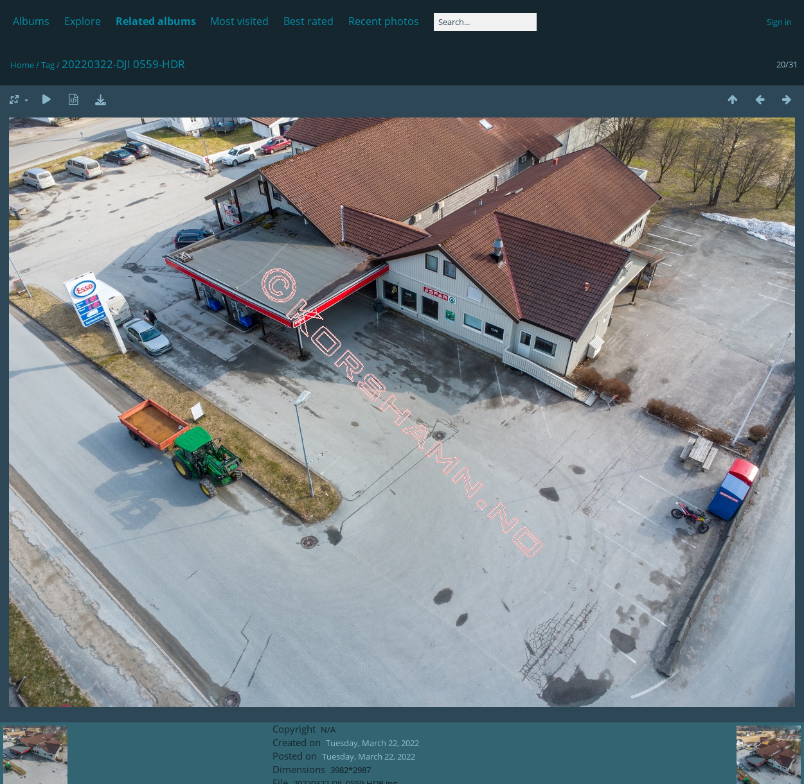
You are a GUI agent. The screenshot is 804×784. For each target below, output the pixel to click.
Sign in (779, 22)
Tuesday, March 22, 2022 (372, 743)
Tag (48, 65)
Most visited (239, 21)
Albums (31, 21)
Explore (82, 21)
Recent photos (383, 21)
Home (22, 65)
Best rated (308, 21)
